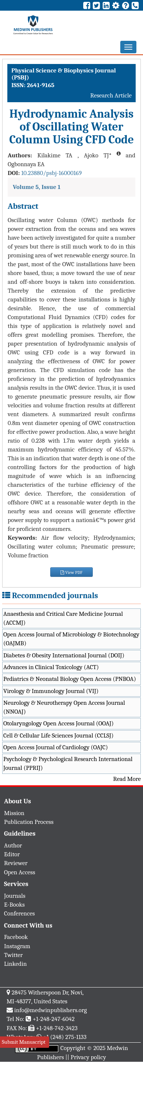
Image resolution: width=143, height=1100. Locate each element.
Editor (12, 854)
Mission (14, 813)
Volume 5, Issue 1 (36, 186)
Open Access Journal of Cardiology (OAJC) (55, 747)
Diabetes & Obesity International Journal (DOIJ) (63, 655)
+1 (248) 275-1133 (64, 1036)
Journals (14, 895)
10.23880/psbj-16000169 (51, 172)
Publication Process (29, 821)
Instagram (17, 946)
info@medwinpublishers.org (50, 1010)
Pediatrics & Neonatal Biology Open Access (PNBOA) (69, 678)
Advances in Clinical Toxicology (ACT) (51, 667)
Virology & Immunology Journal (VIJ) (51, 691)
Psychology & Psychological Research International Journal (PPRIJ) (67, 763)
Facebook (16, 936)
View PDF (71, 572)
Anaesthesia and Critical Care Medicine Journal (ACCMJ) (63, 618)
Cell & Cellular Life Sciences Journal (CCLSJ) (58, 735)
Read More (127, 778)
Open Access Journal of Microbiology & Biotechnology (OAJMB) (71, 639)
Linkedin (15, 963)
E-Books (14, 904)
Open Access (19, 872)
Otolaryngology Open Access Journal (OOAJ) (58, 723)
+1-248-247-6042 (54, 1018)
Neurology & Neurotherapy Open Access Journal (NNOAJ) (64, 707)
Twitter (13, 954)
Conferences (19, 913)
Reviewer (15, 863)
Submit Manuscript (23, 1042)
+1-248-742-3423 (56, 1028)
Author (13, 845)
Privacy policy (88, 1057)
